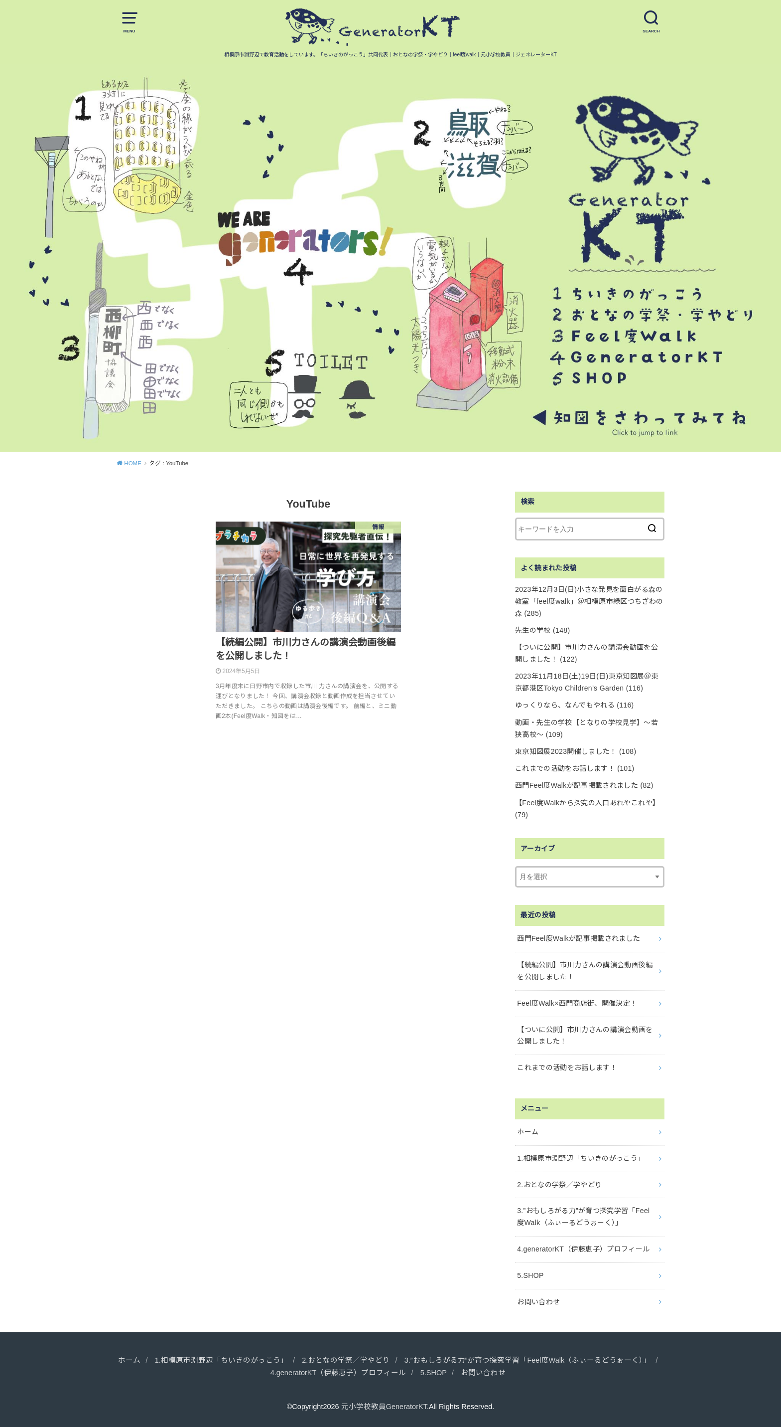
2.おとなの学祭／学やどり (559, 1185)
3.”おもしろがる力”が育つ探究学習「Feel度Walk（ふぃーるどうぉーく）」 (583, 1217)
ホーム (527, 1132)
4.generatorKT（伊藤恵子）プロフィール (583, 1249)
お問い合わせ (538, 1302)
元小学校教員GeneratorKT (384, 1407)
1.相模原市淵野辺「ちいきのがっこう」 (581, 1158)
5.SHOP (530, 1275)
